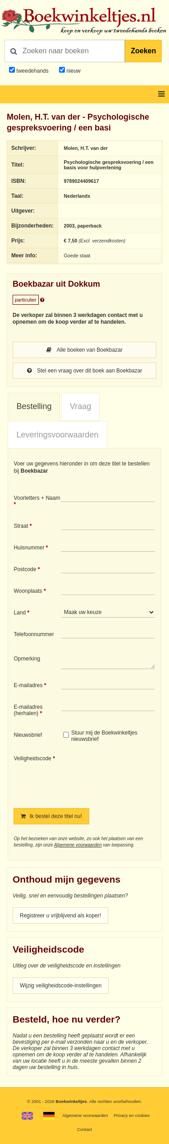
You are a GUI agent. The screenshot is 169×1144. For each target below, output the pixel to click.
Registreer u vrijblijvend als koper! (60, 915)
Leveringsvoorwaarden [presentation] (57, 434)
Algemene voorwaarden (78, 844)
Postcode (25, 569)
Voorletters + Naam (37, 498)
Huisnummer (29, 547)
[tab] (34, 407)
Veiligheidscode (32, 758)
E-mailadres (28, 685)
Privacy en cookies (132, 1115)
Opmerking (27, 659)
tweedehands (32, 71)
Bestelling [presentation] (33, 406)
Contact (84, 1129)
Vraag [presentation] (80, 406)
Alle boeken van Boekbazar (84, 350)
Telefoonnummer (34, 634)
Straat (21, 526)
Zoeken (143, 51)
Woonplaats (28, 591)
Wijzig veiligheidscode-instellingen (60, 985)
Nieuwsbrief (28, 735)
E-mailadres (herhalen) (28, 710)
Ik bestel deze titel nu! (51, 816)
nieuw (73, 71)
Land (20, 612)
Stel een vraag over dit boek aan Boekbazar (84, 370)
